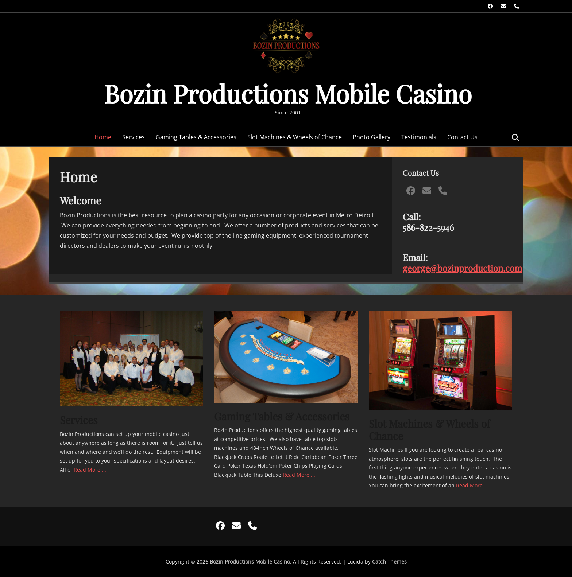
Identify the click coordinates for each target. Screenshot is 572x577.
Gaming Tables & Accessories (196, 137)
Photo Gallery (371, 137)
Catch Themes (389, 561)
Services (133, 137)
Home (102, 137)
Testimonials (418, 137)
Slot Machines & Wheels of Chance (294, 137)
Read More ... (90, 469)
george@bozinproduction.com (462, 268)
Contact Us (462, 137)
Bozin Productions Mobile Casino (288, 93)
